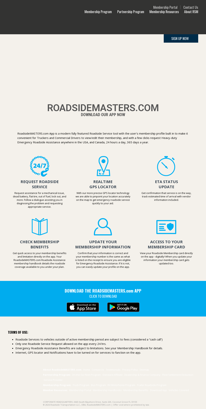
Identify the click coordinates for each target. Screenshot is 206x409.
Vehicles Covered (179, 390)
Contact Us (190, 7)
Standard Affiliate (112, 374)
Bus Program (98, 385)
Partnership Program (130, 11)
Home (86, 369)
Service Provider (53, 380)
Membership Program (99, 11)
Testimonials (113, 369)
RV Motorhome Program (122, 385)
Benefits (135, 390)
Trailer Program (151, 385)
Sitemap (144, 369)
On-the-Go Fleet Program (86, 374)
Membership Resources (164, 11)
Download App (158, 390)
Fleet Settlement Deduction (177, 374)
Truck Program (81, 385)
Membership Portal (165, 7)
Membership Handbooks (107, 390)
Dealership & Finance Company (142, 374)
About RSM (191, 11)
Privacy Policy (130, 369)
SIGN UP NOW (180, 38)
